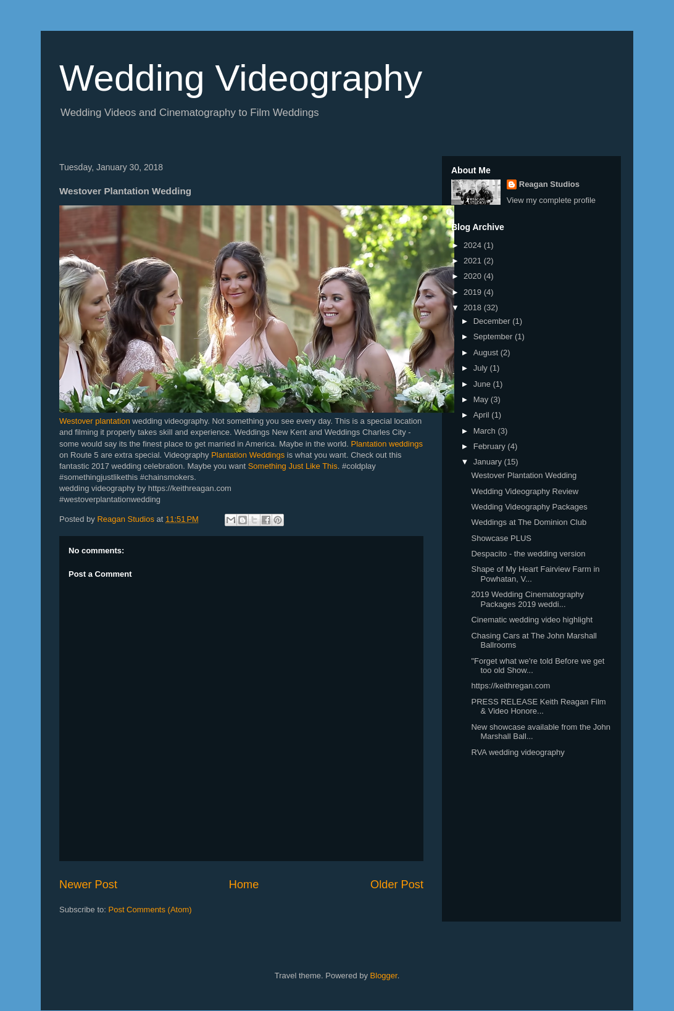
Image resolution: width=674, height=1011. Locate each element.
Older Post (396, 884)
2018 (474, 307)
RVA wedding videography (517, 752)
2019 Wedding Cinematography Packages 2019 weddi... (527, 599)
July (481, 368)
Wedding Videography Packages (529, 506)
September (494, 336)
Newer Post (88, 884)
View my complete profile (551, 200)
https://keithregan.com (510, 685)
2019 (474, 292)
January (488, 461)
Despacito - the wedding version (528, 553)
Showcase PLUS (501, 538)
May (482, 399)
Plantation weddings (387, 443)
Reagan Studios (549, 184)
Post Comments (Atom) (150, 909)
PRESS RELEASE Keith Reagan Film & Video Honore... (538, 706)
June (483, 384)
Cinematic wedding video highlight (532, 619)
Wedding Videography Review (524, 491)
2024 (474, 245)
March (485, 430)
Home (244, 884)
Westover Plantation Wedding (523, 475)
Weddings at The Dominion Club (528, 522)
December (493, 321)
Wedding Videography (240, 78)
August (487, 352)
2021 (474, 260)
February (490, 446)
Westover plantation (95, 421)
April (482, 414)
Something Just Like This (293, 466)
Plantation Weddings (248, 455)
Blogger (383, 975)
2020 (474, 276)
